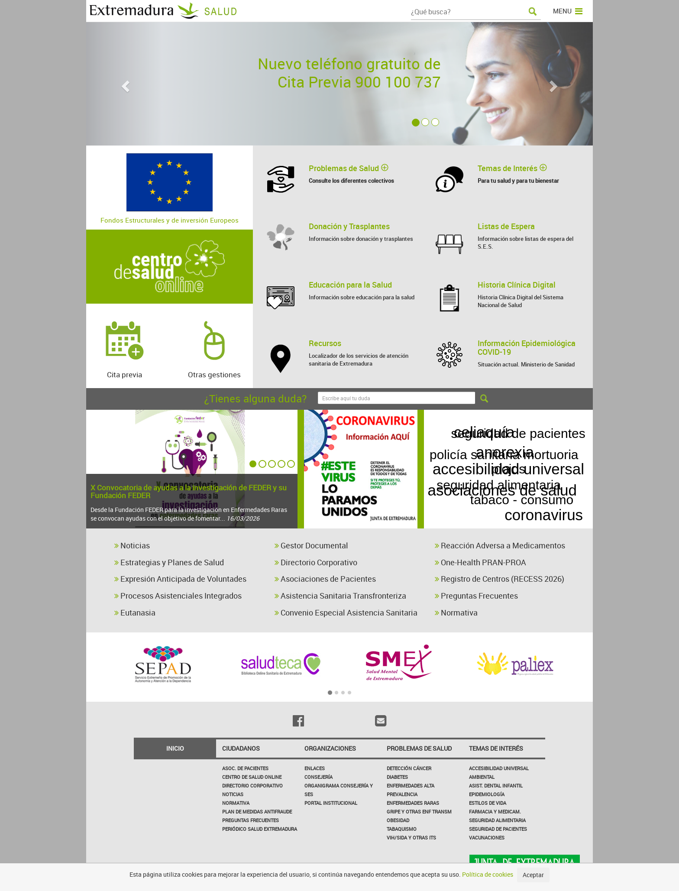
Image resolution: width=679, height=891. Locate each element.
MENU (567, 10)
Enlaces (314, 768)
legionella (557, 433)
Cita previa (125, 345)
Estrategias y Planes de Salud (169, 562)
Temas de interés (496, 748)
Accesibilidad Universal (499, 768)
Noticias (132, 545)
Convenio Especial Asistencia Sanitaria (346, 612)
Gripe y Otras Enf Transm (419, 811)
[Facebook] (298, 720)
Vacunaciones (486, 837)
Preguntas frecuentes (250, 820)
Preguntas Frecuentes (476, 595)
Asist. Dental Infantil (496, 785)
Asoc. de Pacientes (245, 768)
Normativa (456, 612)
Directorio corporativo (252, 785)
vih (467, 489)
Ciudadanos (241, 748)
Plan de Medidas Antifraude (257, 811)
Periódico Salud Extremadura (259, 829)
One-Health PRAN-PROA (480, 562)
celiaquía (491, 434)
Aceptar (533, 875)
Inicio (175, 748)
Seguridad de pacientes (498, 829)
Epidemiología (486, 794)
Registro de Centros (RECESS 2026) (499, 578)
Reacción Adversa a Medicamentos (500, 545)
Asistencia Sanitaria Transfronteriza (340, 595)
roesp (572, 487)
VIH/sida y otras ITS (411, 837)
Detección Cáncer (409, 768)
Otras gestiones (214, 345)
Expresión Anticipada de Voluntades (180, 578)
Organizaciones (330, 748)
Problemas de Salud (419, 748)
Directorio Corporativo (316, 562)
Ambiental (482, 777)
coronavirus (543, 507)
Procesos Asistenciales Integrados (178, 595)
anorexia (513, 489)
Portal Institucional (330, 803)
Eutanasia (134, 612)
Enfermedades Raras (413, 803)
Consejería (318, 777)
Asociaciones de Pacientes (325, 578)
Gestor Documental (311, 545)
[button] (124, 84)
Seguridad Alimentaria (497, 820)
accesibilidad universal (508, 468)
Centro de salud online (251, 777)
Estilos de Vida (487, 803)
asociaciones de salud (517, 452)
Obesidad (398, 820)
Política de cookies (487, 874)
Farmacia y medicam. (495, 811)
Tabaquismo (402, 829)
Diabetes (397, 777)
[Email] (381, 720)
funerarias (467, 510)
